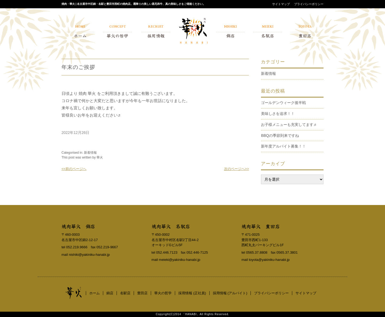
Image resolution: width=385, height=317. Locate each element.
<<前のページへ (73, 169)
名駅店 (125, 293)
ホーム (94, 293)
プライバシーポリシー (309, 4)
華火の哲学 (163, 293)
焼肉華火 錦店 (78, 226)
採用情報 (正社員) (192, 293)
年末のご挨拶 (78, 67)
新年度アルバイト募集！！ (283, 146)
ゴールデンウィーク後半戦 (283, 102)
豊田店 (142, 293)
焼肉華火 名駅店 (171, 226)
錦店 (109, 293)
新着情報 (90, 152)
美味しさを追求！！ (278, 113)
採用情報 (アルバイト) (230, 293)
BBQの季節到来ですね (280, 135)
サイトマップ (281, 4)
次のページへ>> (236, 169)
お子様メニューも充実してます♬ (288, 124)
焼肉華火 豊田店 (260, 226)
